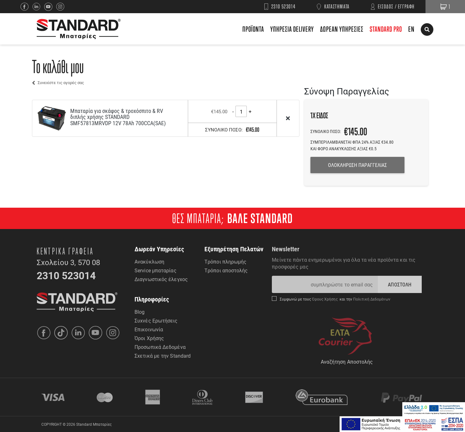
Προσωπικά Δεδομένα (160, 347)
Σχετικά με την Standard (163, 355)
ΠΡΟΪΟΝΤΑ (253, 29)
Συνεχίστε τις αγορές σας (61, 82)
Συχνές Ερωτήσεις (156, 320)
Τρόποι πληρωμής (225, 261)
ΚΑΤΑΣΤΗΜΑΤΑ (337, 6)
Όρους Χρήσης (325, 298)
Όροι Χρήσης (149, 338)
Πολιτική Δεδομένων (371, 298)
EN (411, 29)
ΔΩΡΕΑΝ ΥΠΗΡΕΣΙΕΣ (341, 29)
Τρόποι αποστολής (226, 270)
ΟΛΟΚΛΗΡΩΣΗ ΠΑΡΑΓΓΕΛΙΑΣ (357, 165)
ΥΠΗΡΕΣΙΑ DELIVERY (292, 29)
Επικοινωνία (149, 329)
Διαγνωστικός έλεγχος (161, 279)
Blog (140, 311)
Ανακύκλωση (149, 261)
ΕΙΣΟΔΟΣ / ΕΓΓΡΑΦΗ (396, 6)
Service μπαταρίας (156, 270)
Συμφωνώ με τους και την (335, 299)
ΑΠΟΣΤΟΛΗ (399, 284)
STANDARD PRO (386, 29)
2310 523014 (283, 6)
